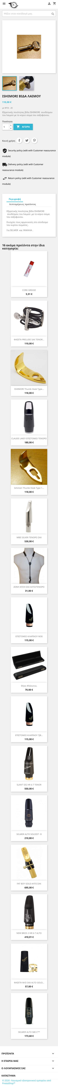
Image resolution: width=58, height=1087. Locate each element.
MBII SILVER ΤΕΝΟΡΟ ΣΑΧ (29, 537)
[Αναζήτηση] (29, 14)
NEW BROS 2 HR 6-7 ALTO (29, 933)
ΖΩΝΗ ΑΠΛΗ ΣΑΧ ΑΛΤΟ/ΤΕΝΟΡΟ (29, 586)
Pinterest (34, 140)
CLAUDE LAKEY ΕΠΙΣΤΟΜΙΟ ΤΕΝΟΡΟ (29, 438)
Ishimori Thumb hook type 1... (29, 488)
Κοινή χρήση (19, 140)
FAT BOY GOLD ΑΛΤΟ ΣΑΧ (29, 883)
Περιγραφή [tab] (15, 199)
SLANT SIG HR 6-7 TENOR (29, 784)
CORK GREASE (29, 290)
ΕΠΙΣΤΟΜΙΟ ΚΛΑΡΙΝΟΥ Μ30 (29, 636)
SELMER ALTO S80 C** (29, 1032)
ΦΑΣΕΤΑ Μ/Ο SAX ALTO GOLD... (29, 982)
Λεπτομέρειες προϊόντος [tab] (22, 204)
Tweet (27, 140)
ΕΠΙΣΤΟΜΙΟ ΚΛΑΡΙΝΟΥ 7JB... (29, 735)
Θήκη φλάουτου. (29, 685)
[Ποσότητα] (5, 127)
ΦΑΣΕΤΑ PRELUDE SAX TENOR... (29, 339)
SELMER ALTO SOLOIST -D (29, 834)
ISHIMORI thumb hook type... (29, 389)
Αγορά (23, 127)
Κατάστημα (8, 1075)
